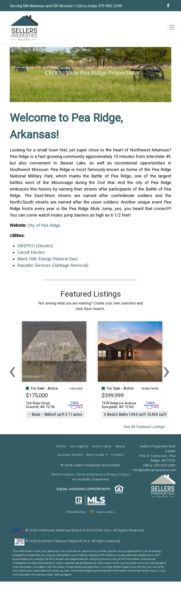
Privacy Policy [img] (117, 474)
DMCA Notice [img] (62, 474)
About (120, 446)
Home (61, 446)
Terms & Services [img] (90, 474)
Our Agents (79, 446)
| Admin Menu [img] (105, 512)
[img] (168, 5)
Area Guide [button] (95, 454)
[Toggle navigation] (171, 27)
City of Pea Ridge (43, 225)
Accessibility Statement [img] (90, 479)
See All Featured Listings (144, 427)
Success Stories (69, 454)
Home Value (101, 446)
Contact (117, 454)
